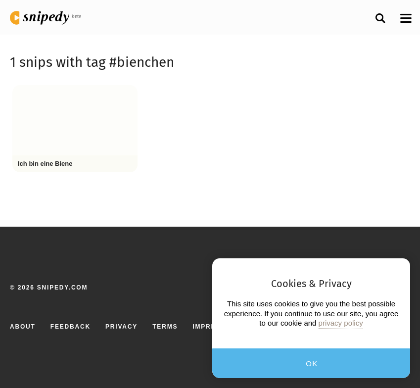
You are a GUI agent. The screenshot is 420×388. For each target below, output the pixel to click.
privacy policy (341, 323)
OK (312, 363)
